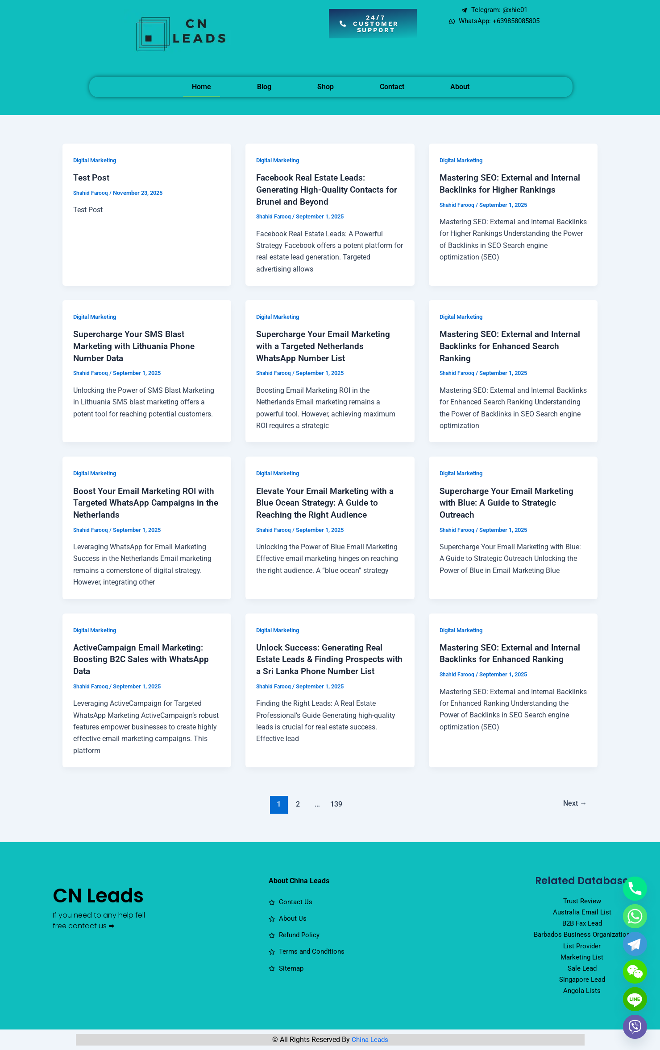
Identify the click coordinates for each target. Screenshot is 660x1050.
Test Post (92, 177)
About (459, 86)
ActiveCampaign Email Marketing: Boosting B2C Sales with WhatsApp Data (143, 656)
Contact (392, 86)
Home (201, 86)
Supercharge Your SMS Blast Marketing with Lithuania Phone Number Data (136, 345)
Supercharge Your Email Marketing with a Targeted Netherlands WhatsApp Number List (325, 345)
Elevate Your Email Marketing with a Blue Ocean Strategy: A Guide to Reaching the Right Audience (327, 501)
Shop (325, 86)
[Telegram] (635, 944)
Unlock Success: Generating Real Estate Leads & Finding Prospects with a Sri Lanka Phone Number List (327, 656)
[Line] (635, 999)
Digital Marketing (97, 160)
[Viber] (635, 1027)
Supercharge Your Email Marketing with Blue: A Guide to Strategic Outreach (508, 501)
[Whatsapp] (635, 916)
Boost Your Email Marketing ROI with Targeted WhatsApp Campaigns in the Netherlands (146, 501)
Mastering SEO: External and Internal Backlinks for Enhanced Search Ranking (513, 345)
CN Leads (96, 906)
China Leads (370, 1041)
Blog (264, 86)
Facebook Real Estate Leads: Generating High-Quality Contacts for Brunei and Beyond (329, 189)
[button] (373, 23)
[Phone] (635, 889)
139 (335, 800)
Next (573, 800)
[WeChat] (635, 971)
